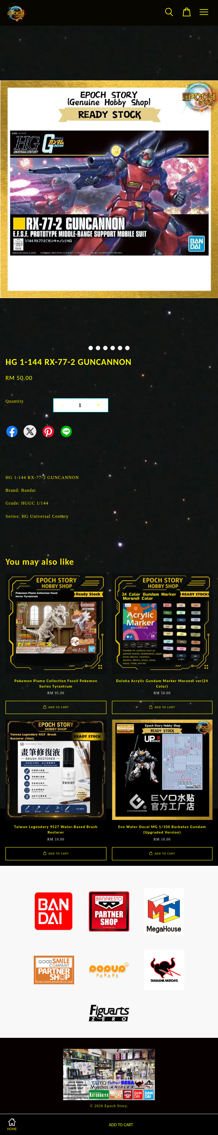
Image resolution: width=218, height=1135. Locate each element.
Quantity (15, 401)
